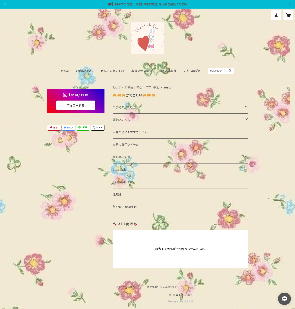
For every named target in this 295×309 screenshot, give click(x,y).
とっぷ (65, 71)
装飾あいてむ (121, 157)
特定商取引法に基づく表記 (162, 286)
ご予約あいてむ (123, 107)
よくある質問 (168, 71)
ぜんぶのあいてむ (112, 71)
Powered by (180, 301)
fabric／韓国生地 (125, 207)
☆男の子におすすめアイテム (131, 132)
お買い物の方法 (142, 71)
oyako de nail (123, 182)
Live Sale (120, 169)
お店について (84, 71)
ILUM (117, 194)
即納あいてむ (133, 87)
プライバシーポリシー (128, 286)
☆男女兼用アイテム (125, 145)
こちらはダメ (192, 71)
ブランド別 (153, 87)
